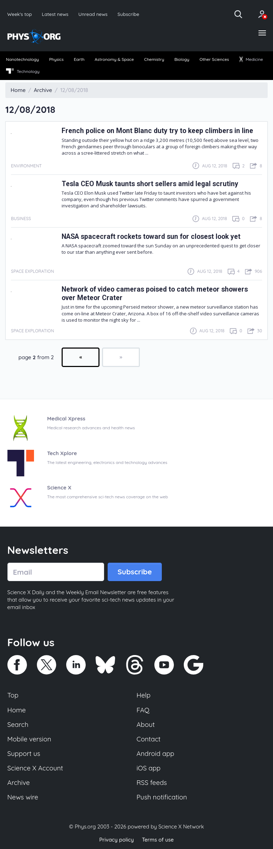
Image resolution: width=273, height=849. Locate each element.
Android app (156, 754)
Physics (56, 59)
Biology (181, 59)
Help (144, 695)
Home (16, 710)
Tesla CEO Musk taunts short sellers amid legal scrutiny (150, 184)
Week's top (19, 14)
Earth (79, 59)
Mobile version (29, 739)
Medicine (251, 59)
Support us (23, 754)
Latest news (55, 14)
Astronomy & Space (114, 59)
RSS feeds (152, 783)
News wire (23, 797)
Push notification (162, 797)
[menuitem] (22, 60)
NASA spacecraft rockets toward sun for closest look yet (152, 237)
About (146, 725)
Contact (149, 739)
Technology (23, 71)
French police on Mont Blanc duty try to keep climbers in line (157, 131)
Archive (18, 783)
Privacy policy (116, 840)
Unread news (93, 14)
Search (18, 725)
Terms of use (158, 840)
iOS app (149, 768)
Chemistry (154, 59)
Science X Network (181, 827)
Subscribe (129, 14)
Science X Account (35, 768)
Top (13, 695)
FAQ (143, 710)
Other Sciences (214, 59)
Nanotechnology (22, 59)
